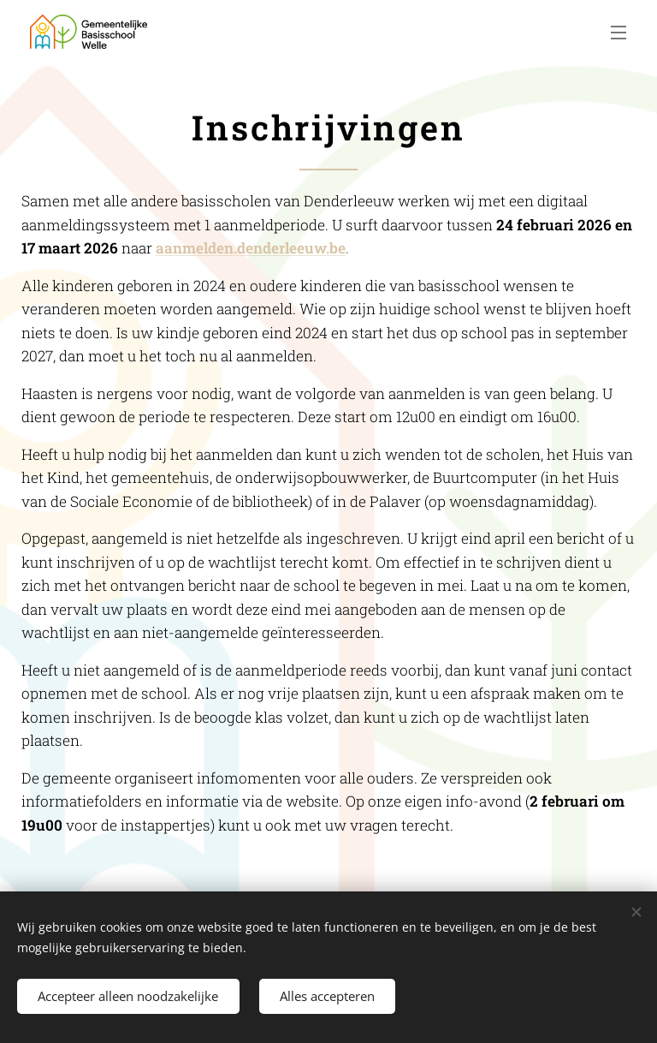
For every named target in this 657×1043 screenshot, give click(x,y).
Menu (618, 32)
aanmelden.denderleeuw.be (251, 248)
